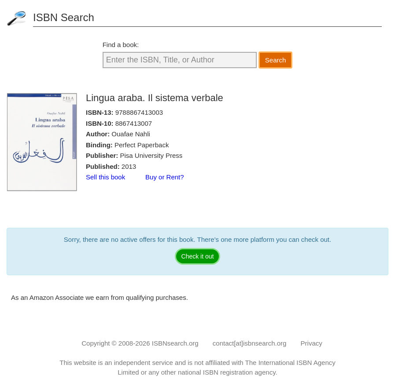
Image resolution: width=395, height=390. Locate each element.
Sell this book (105, 177)
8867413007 (133, 123)
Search (275, 60)
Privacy (311, 343)
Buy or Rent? (164, 177)
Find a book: (121, 44)
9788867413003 (139, 112)
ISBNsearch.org (175, 343)
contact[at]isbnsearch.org (250, 343)
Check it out (197, 256)
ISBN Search (63, 17)
